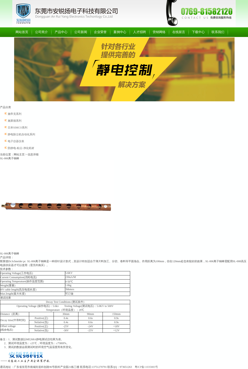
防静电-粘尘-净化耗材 (21, 148)
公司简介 (41, 32)
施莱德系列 (14, 120)
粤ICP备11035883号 (146, 367)
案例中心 (120, 32)
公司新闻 (80, 32)
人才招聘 (139, 32)
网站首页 (22, 32)
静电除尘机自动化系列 (21, 134)
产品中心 (61, 32)
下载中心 (198, 32)
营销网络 (159, 32)
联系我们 (218, 32)
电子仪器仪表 (16, 141)
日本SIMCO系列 (17, 127)
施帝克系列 (14, 113)
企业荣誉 (100, 32)
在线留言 (178, 32)
